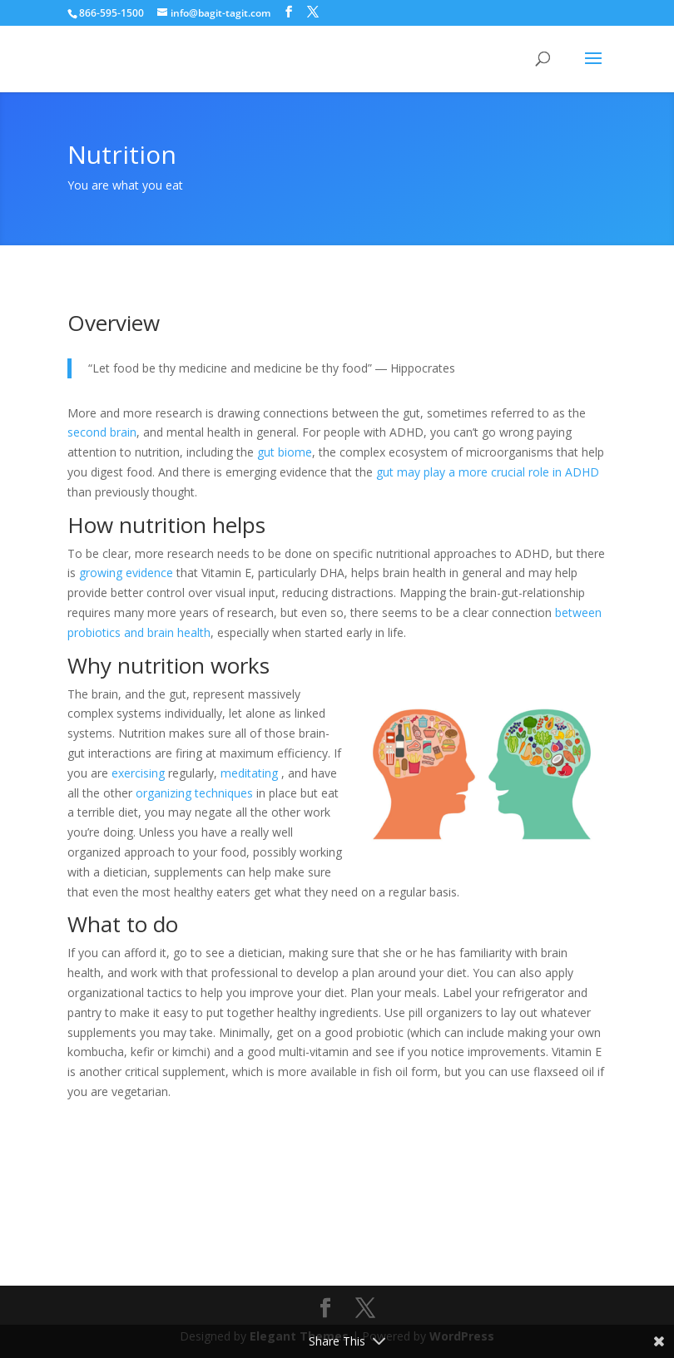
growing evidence (126, 572)
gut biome (284, 452)
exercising (138, 773)
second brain (101, 432)
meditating (249, 773)
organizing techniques (194, 793)
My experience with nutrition (200, 1172)
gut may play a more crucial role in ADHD (487, 472)
